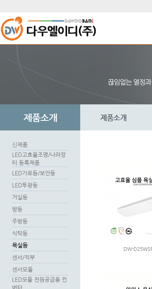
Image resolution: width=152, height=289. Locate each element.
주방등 (20, 221)
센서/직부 (23, 257)
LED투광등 (25, 185)
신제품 (20, 144)
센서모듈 (22, 269)
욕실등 (20, 245)
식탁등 (20, 233)
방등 (17, 209)
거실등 (20, 197)
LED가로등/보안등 (33, 173)
